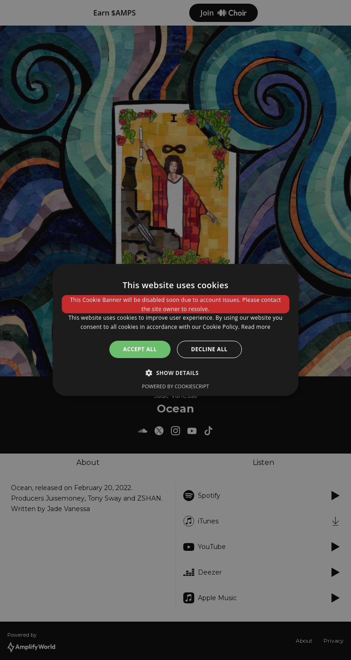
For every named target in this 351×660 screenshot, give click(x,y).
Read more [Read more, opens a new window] (256, 327)
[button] (175, 372)
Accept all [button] (140, 349)
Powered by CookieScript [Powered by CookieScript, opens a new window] (175, 386)
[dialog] (175, 330)
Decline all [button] (209, 349)
